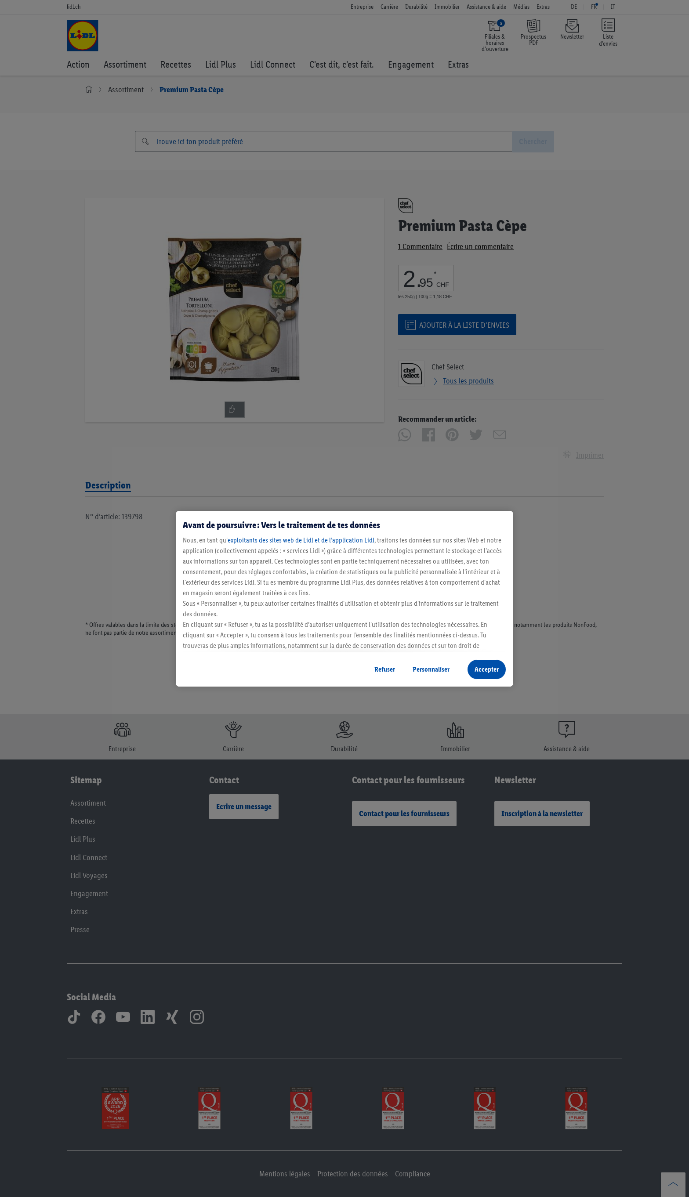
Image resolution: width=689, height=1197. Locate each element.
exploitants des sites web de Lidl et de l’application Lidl (301, 540)
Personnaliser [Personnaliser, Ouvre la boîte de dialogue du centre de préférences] (431, 669)
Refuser (384, 669)
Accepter (487, 669)
